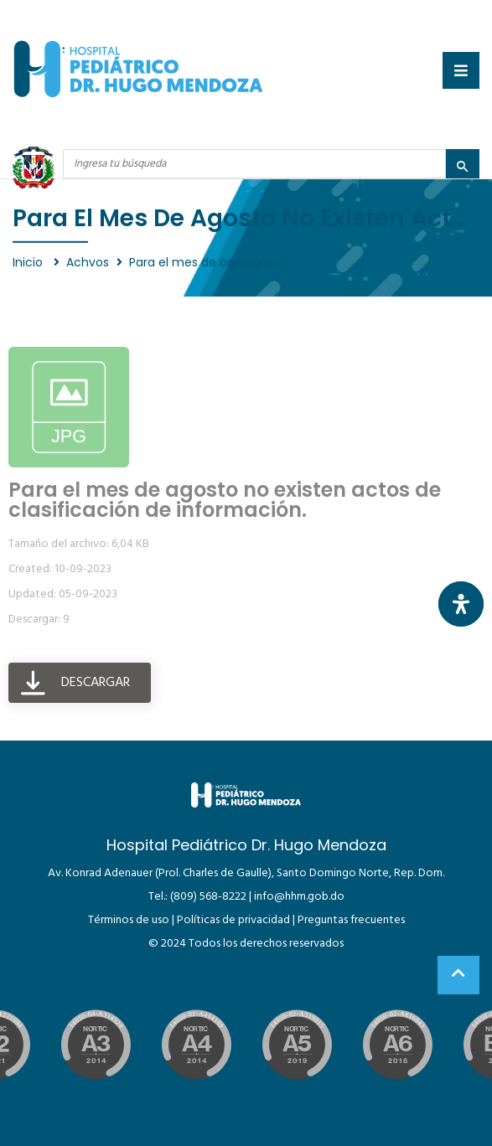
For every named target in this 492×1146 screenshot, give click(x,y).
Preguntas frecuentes (351, 920)
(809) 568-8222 (208, 896)
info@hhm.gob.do (299, 896)
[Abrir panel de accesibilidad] (461, 604)
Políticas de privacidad (233, 920)
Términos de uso (128, 920)
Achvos (87, 262)
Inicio (29, 262)
